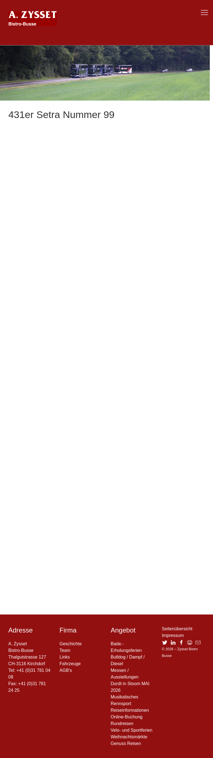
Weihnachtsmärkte (129, 736)
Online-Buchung (127, 717)
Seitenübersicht (177, 628)
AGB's (66, 670)
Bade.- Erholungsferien (126, 647)
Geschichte (71, 643)
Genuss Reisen (126, 743)
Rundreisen (122, 723)
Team (65, 650)
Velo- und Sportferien (131, 730)
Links (65, 657)
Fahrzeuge (70, 663)
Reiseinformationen (130, 710)
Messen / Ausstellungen (125, 673)
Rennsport (121, 703)
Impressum (173, 635)
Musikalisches (124, 697)
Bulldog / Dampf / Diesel (128, 660)
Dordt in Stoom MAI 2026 (130, 687)
